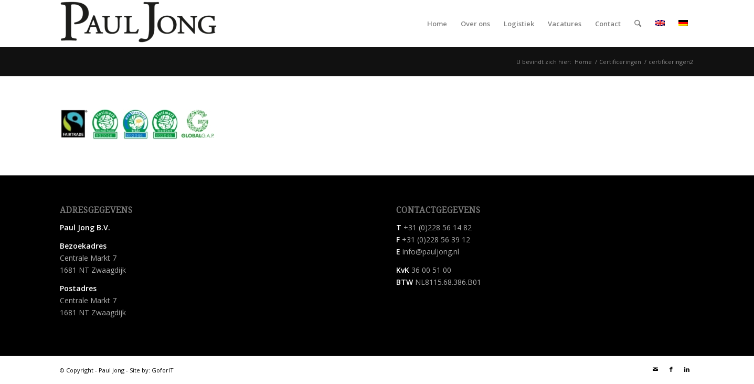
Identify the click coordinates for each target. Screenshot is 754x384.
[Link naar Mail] (655, 369)
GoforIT (163, 370)
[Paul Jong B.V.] (138, 23)
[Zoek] (638, 23)
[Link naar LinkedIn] (687, 369)
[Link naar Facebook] (671, 369)
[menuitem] (437, 23)
